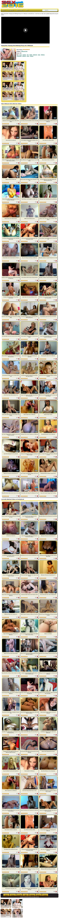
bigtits (30, 54)
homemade (19, 56)
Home (3, 10)
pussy (28, 56)
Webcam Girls (24, 51)
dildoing (43, 54)
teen (28, 54)
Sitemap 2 (38, 895)
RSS (27, 10)
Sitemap (32, 895)
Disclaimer (19, 895)
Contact (45, 895)
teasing (31, 56)
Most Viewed (20, 10)
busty (20, 54)
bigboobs (35, 54)
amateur (24, 54)
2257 (26, 895)
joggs (39, 54)
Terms (6, 895)
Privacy (13, 895)
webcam (24, 56)
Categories (10, 10)
